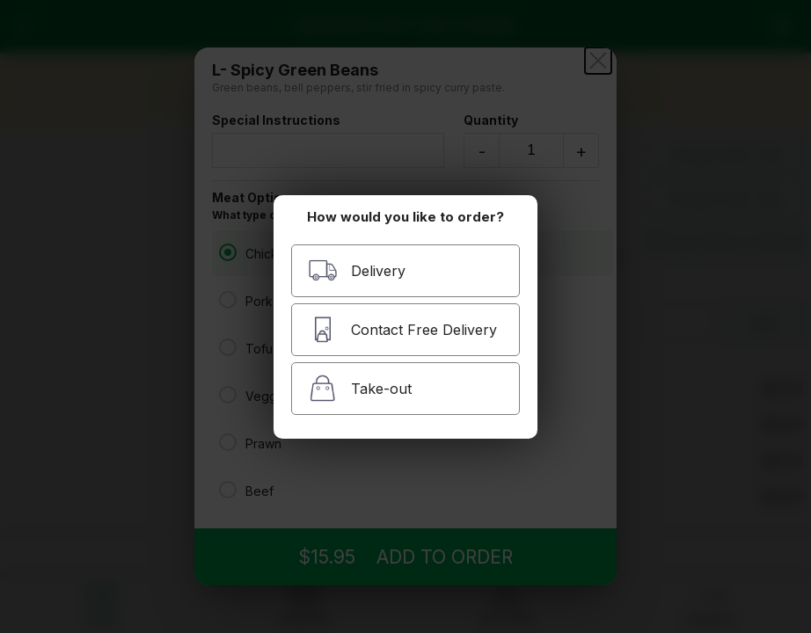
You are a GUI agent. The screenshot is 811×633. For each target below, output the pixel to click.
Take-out (360, 388)
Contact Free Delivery (402, 329)
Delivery (357, 270)
